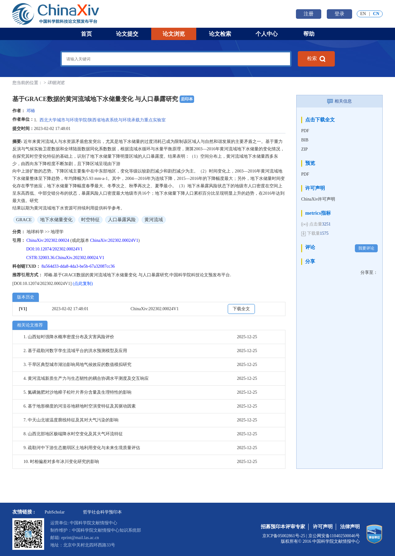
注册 (309, 13)
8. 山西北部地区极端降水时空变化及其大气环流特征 (73, 434)
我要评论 (366, 248)
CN (376, 13)
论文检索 (220, 34)
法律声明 (350, 526)
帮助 (308, 34)
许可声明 (323, 526)
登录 (339, 13)
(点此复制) (83, 283)
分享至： (369, 272)
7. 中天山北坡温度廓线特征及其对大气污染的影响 (70, 420)
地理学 (57, 231)
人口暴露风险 (122, 219)
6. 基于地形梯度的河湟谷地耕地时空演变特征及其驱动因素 (79, 406)
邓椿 (31, 110)
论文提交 (127, 34)
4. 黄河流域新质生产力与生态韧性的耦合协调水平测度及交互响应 (86, 378)
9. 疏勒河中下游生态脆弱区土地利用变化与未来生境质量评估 (81, 447)
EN (363, 13)
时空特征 (90, 219)
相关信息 (339, 101)
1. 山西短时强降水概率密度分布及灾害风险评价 (68, 337)
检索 (316, 58)
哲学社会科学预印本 (102, 512)
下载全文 (241, 308)
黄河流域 (153, 219)
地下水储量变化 (56, 219)
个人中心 (267, 34)
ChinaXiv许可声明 (318, 199)
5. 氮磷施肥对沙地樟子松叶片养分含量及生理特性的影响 (77, 392)
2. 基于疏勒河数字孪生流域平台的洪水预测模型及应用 (75, 350)
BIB (304, 140)
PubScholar (55, 512)
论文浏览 (174, 34)
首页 (86, 34)
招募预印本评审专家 (283, 526)
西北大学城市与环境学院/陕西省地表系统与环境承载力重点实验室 (103, 120)
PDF (305, 130)
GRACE (24, 219)
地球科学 (36, 231)
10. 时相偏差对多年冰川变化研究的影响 (61, 461)
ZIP (304, 149)
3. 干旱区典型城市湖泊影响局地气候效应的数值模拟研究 (77, 364)
